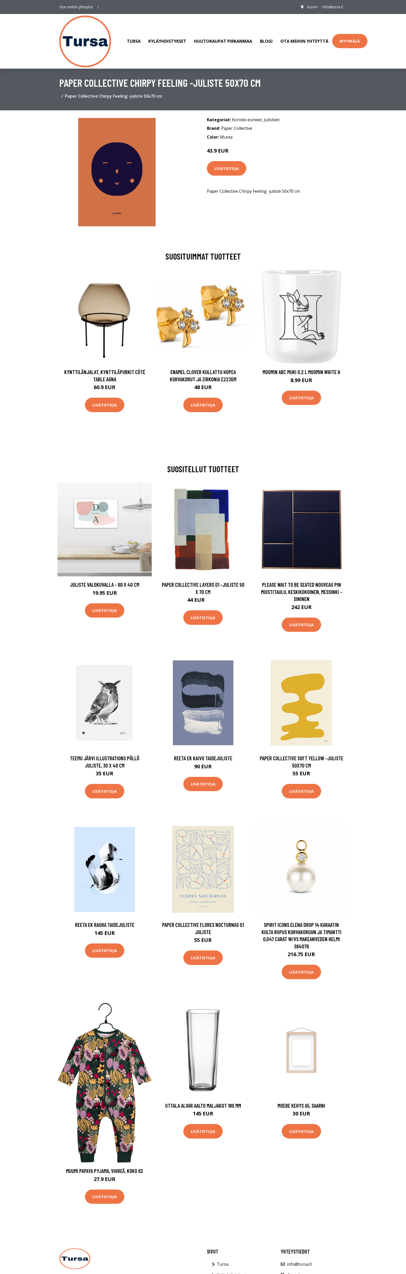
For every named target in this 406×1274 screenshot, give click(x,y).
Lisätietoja (226, 165)
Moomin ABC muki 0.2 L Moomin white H (301, 369)
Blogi (266, 40)
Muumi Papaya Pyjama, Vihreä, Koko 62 (104, 1168)
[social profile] (98, 7)
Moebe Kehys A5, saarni (301, 1102)
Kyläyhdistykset (167, 40)
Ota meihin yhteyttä (304, 40)
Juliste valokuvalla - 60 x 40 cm (104, 581)
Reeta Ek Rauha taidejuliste (104, 922)
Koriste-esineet (247, 117)
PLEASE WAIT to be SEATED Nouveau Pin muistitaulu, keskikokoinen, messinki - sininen (301, 588)
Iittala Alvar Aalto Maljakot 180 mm (203, 1102)
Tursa (134, 40)
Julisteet (272, 117)
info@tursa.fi (332, 6)
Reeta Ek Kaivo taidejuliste (203, 755)
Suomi (311, 6)
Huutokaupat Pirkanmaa (223, 40)
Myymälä (350, 39)
